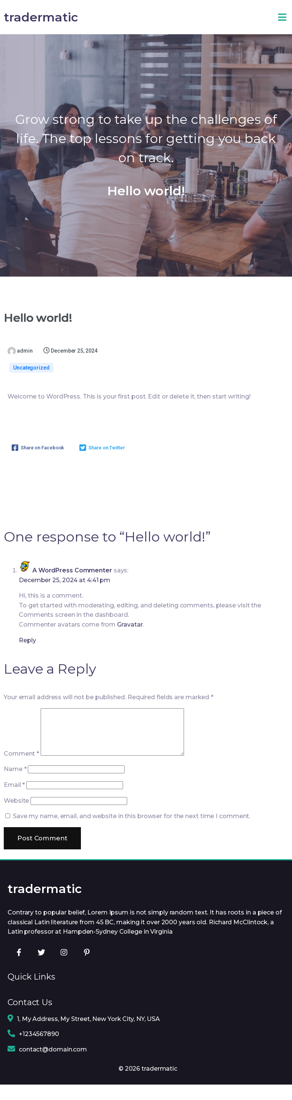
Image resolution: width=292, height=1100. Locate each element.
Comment (21, 769)
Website (16, 816)
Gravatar (130, 631)
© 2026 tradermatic (148, 1083)
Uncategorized (31, 375)
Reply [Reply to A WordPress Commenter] (27, 647)
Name (15, 785)
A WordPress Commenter (72, 577)
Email (14, 801)
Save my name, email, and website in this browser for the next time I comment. (131, 832)
